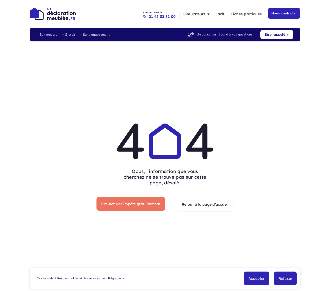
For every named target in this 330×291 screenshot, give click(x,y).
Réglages (116, 278)
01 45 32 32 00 (160, 16)
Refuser (285, 278)
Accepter (256, 278)
